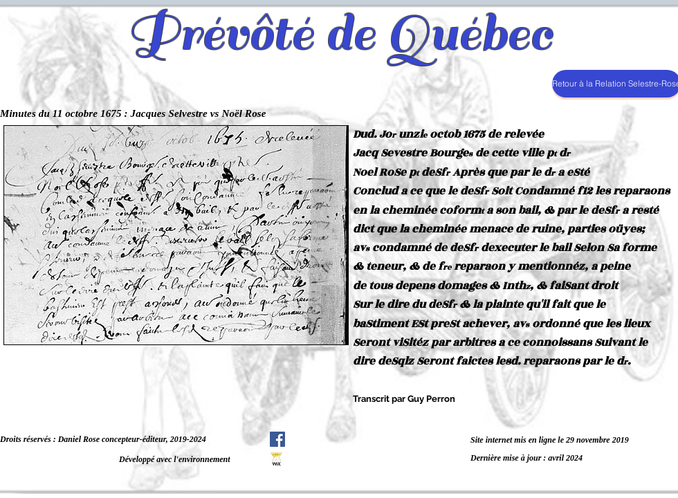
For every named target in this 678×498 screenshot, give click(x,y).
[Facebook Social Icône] (277, 439)
